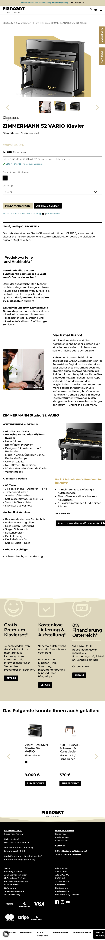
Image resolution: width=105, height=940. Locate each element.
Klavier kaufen (24, 22)
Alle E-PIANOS (62, 875)
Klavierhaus (61, 834)
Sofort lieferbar (14, 163)
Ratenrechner (63, 159)
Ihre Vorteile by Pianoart (67, 895)
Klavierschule (61, 841)
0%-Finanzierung (43, 3)
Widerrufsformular (83, 933)
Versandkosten (11, 885)
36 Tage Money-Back (14, 891)
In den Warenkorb (18, 205)
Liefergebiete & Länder (15, 878)
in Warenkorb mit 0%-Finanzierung (22, 213)
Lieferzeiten (10, 888)
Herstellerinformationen (16, 881)
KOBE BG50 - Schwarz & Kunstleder (69, 748)
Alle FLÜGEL (61, 872)
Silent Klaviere (42, 22)
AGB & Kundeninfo (44, 935)
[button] (6, 934)
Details (11, 678)
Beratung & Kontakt (14, 872)
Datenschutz (26, 933)
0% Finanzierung (12, 895)
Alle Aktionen (77, 3)
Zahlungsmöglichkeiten (16, 875)
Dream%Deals (27, 3)
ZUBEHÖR (60, 878)
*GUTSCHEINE (62, 881)
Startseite (8, 22)
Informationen (53, 213)
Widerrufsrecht (62, 933)
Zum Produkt (36, 783)
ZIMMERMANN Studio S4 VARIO (36, 748)
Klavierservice (62, 837)
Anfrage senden (47, 205)
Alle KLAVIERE (62, 868)
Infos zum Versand (33, 164)
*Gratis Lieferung (60, 3)
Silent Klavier (33, 755)
